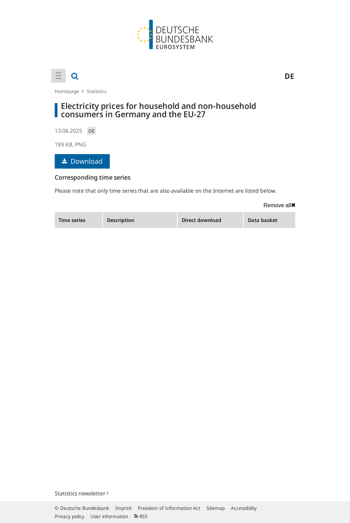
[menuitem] (58, 76)
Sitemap (215, 508)
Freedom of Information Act (169, 508)
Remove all (279, 205)
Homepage (67, 91)
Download (82, 161)
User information (109, 516)
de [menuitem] (289, 76)
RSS (141, 516)
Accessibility (244, 508)
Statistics (97, 91)
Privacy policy (69, 516)
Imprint (123, 508)
